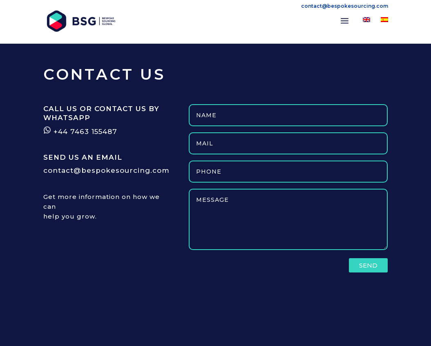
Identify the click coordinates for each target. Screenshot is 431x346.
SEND (368, 265)
